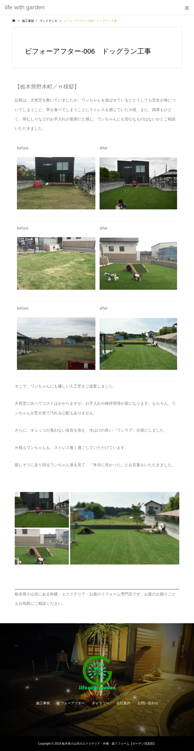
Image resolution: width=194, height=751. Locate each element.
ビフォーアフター (71, 703)
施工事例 (43, 703)
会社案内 (123, 703)
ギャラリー (100, 703)
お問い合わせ (148, 703)
